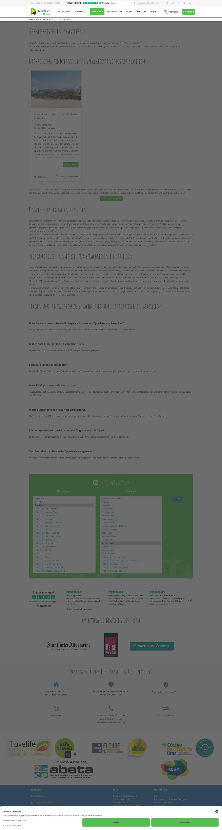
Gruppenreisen (81, 11)
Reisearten (96, 11)
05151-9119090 (53, 2)
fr (157, 2)
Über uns (140, 11)
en (152, 2)
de (148, 2)
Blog (152, 11)
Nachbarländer (113, 11)
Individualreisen (63, 11)
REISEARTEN (48, 19)
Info (127, 11)
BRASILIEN (34, 19)
